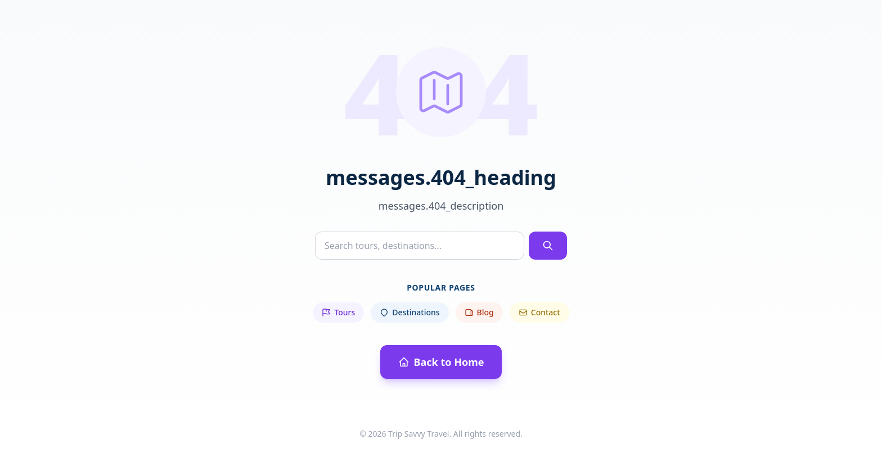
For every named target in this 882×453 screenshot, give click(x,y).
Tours (338, 312)
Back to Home (441, 362)
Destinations (409, 312)
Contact (539, 312)
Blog (479, 312)
